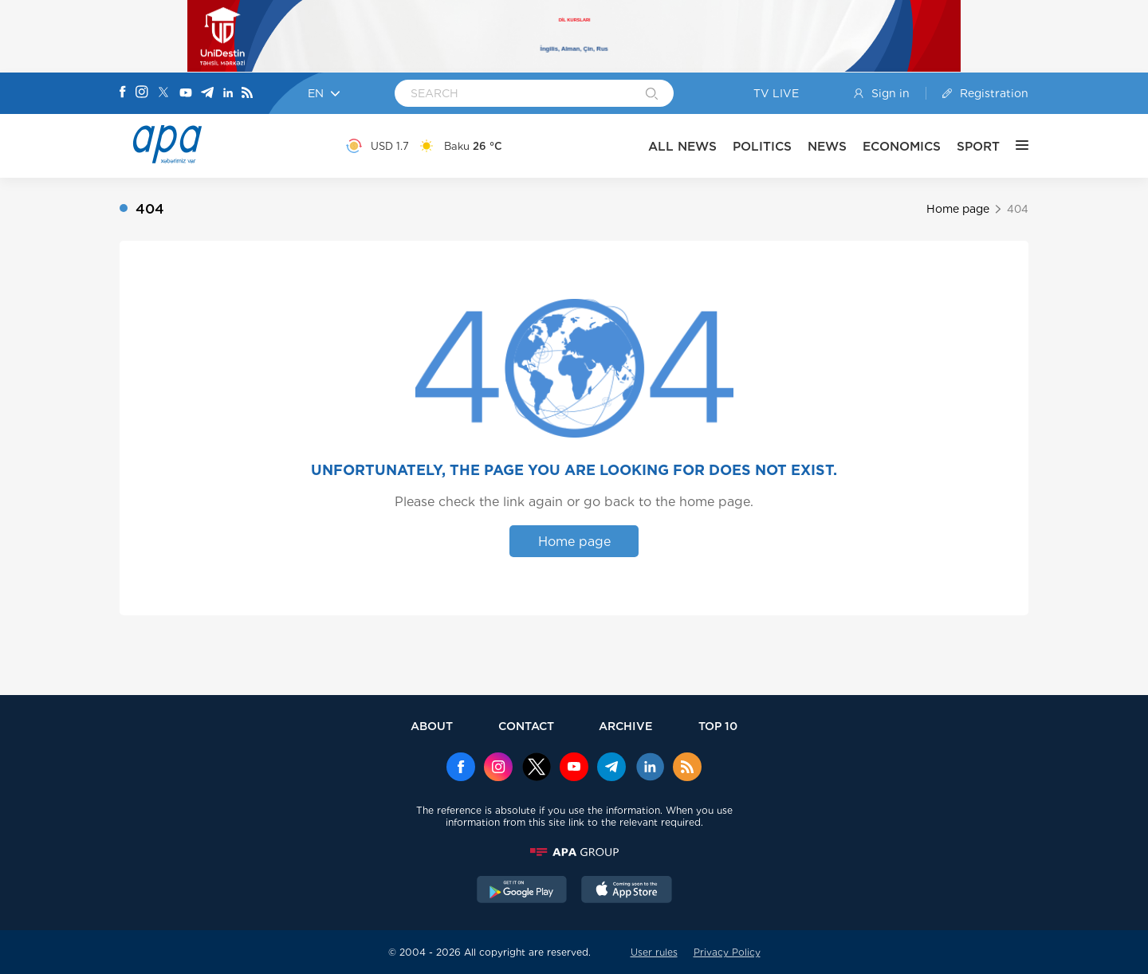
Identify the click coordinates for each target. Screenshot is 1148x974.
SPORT (978, 146)
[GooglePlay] (522, 891)
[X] (163, 93)
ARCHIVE (626, 725)
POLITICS (762, 146)
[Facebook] (123, 93)
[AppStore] (626, 891)
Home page (957, 208)
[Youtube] (185, 93)
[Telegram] (207, 93)
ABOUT (432, 725)
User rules (654, 952)
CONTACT (526, 725)
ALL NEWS (682, 146)
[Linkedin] (228, 93)
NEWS (827, 146)
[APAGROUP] (574, 852)
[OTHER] (1014, 145)
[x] (536, 768)
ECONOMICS (902, 146)
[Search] (652, 95)
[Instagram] (142, 93)
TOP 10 (717, 725)
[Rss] (247, 93)
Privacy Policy (727, 952)
